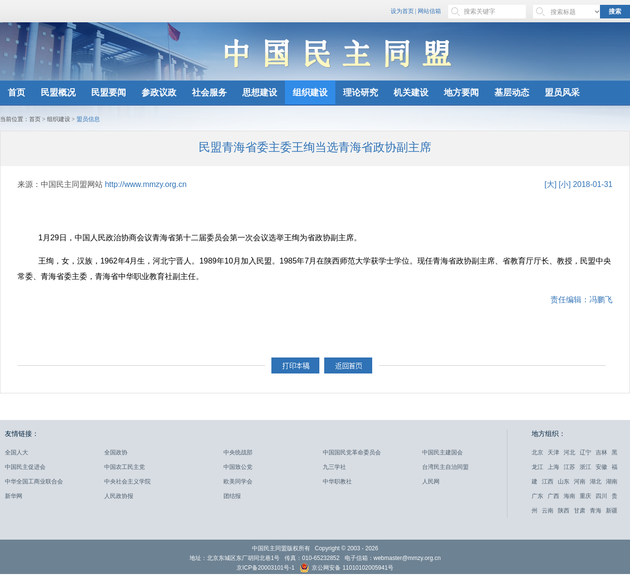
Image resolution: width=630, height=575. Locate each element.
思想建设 (259, 92)
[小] (565, 184)
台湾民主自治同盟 (445, 467)
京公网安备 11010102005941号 (346, 569)
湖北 (595, 481)
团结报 (232, 496)
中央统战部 (237, 452)
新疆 (611, 510)
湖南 (611, 481)
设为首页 (402, 11)
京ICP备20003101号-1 (265, 567)
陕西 (563, 510)
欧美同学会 (237, 481)
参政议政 (159, 92)
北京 (537, 452)
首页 (16, 92)
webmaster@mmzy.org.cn (407, 558)
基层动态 (511, 92)
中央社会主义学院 (127, 481)
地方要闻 (461, 92)
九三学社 (334, 467)
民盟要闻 (108, 92)
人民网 (431, 481)
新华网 (13, 496)
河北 (569, 452)
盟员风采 (562, 92)
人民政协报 (118, 496)
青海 (595, 510)
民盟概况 (58, 92)
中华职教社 (337, 481)
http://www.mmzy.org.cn (146, 184)
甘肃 (579, 510)
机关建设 (411, 92)
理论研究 (360, 92)
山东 (563, 481)
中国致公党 (237, 467)
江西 (547, 481)
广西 (553, 496)
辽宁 (585, 452)
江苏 (569, 467)
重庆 (585, 496)
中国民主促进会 (25, 467)
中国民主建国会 (442, 452)
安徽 (601, 467)
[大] (550, 184)
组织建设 (310, 92)
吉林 (601, 452)
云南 (547, 510)
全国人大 (16, 452)
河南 (579, 481)
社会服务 (209, 92)
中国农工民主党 (124, 467)
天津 (553, 452)
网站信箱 (429, 11)
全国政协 (115, 452)
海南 (569, 496)
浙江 (585, 467)
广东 (537, 496)
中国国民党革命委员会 (352, 452)
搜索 (615, 11)
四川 (601, 496)
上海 (553, 467)
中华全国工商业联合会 (34, 481)
